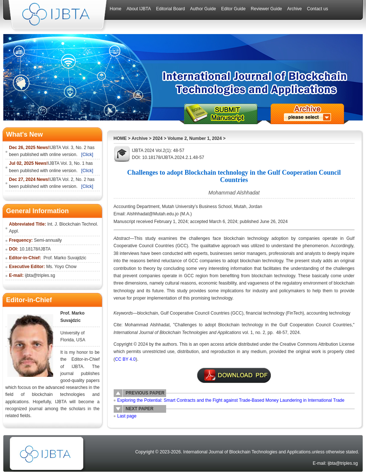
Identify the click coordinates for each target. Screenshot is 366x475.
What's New (24, 134)
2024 (157, 138)
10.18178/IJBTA (35, 249)
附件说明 (234, 375)
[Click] (87, 154)
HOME (120, 138)
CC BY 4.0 (125, 359)
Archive (140, 138)
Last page (127, 416)
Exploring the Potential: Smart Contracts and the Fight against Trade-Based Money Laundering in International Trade (231, 400)
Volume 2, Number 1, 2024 (195, 138)
